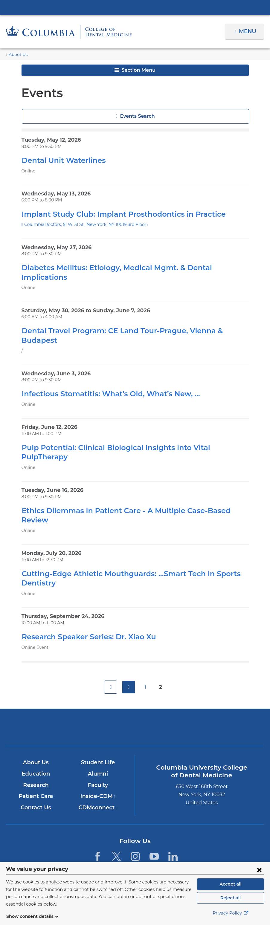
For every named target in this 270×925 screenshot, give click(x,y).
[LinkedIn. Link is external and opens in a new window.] (173, 828)
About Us (17, 54)
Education (36, 746)
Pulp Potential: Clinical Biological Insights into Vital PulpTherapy (132, 438)
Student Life (98, 735)
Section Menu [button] (135, 70)
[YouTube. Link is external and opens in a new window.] (154, 828)
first (110, 659)
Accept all (230, 887)
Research (36, 757)
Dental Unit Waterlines (60, 160)
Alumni (98, 746)
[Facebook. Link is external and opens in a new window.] (97, 828)
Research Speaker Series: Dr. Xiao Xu (86, 609)
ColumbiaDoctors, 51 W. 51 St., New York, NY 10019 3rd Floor (83, 224)
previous (128, 659)
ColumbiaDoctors (219, 699)
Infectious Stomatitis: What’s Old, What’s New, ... (105, 384)
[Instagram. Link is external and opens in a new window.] (135, 828)
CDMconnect (98, 779)
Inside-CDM (98, 768)
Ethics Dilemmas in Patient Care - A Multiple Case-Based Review (131, 492)
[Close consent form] (259, 873)
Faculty (98, 757)
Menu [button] (248, 31)
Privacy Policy (230, 916)
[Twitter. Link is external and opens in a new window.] (116, 828)
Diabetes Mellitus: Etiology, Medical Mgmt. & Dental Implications (131, 268)
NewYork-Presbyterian (135, 703)
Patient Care (36, 768)
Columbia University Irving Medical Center (135, 7)
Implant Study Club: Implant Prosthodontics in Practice (116, 214)
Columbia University (147, 858)
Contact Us (36, 779)
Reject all (230, 901)
